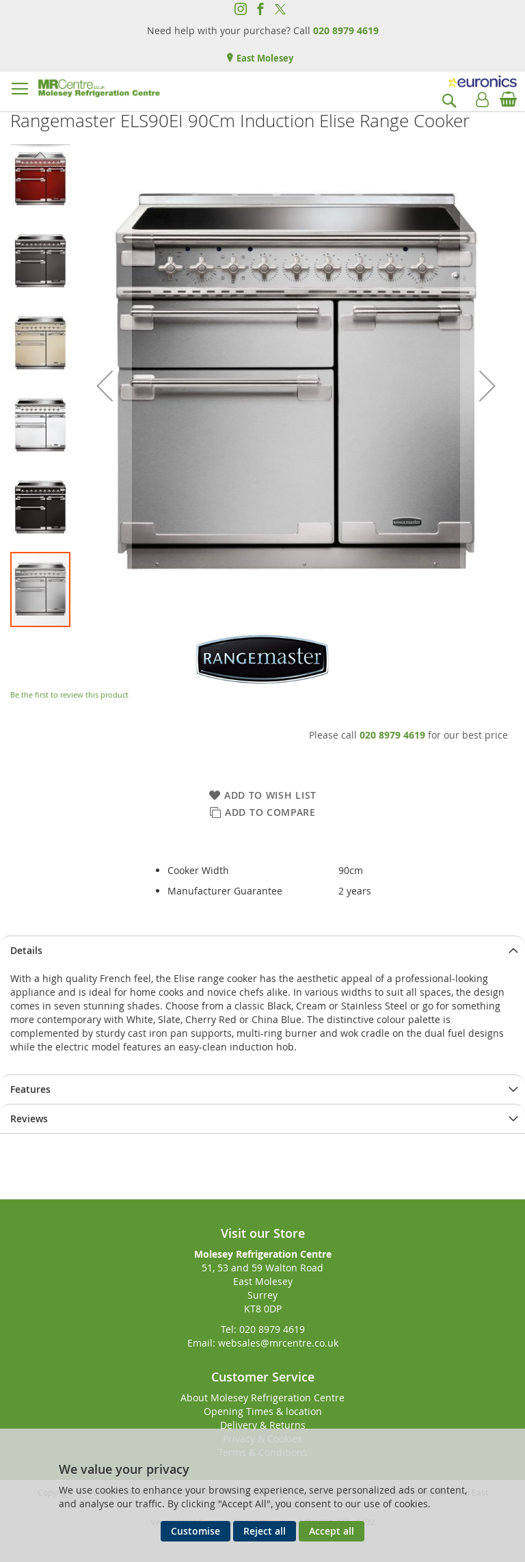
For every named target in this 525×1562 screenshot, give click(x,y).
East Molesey (263, 58)
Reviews (29, 1118)
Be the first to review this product (69, 694)
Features (30, 1089)
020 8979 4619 (346, 30)
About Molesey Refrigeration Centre (262, 1397)
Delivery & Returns (263, 1424)
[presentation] (262, 950)
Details (26, 950)
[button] (104, 385)
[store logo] (99, 88)
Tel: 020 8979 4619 (263, 1329)
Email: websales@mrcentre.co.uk (262, 1342)
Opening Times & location (263, 1411)
